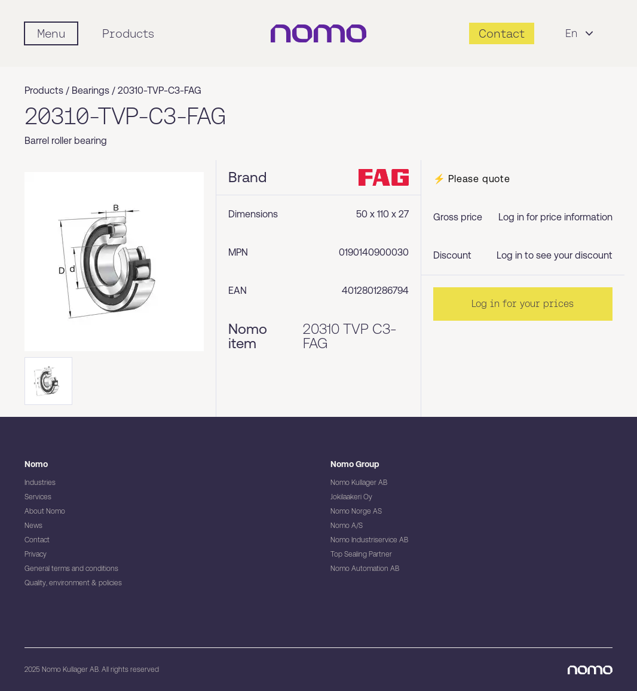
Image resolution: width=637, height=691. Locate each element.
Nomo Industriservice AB (369, 540)
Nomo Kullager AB (358, 482)
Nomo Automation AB (364, 568)
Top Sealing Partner (361, 554)
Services (37, 497)
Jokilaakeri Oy (351, 497)
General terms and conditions (71, 568)
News (33, 525)
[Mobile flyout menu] (51, 33)
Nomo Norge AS (356, 511)
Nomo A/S (346, 525)
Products (128, 33)
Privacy (35, 554)
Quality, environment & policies (73, 583)
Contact (37, 540)
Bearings (90, 90)
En (580, 33)
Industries (40, 482)
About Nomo (44, 511)
